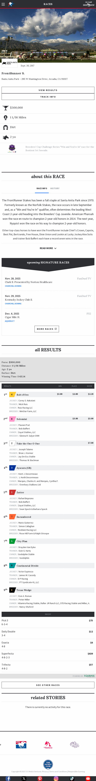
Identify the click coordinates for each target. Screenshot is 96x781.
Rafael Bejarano (26, 498)
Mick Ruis (23, 404)
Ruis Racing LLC (25, 407)
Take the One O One (28, 443)
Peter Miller (24, 599)
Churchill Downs (13, 286)
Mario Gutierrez (26, 522)
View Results (48, 90)
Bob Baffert (24, 428)
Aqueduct (10, 321)
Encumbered (24, 516)
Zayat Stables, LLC (27, 432)
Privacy (45, 771)
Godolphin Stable (26, 554)
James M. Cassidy (27, 575)
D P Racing (23, 578)
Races (48, 4)
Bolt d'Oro (23, 394)
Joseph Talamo (26, 449)
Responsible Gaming (76, 771)
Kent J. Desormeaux (28, 473)
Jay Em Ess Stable (26, 456)
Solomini (22, 419)
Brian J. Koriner (26, 453)
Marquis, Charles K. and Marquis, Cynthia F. (38, 481)
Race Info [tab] (42, 188)
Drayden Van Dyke (27, 547)
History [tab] (54, 188)
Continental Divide (27, 565)
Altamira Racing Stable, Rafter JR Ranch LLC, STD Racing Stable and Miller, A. (54, 603)
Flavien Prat (24, 425)
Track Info (48, 96)
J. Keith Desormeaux (28, 477)
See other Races (48, 685)
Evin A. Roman (25, 596)
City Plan (22, 541)
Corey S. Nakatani (27, 400)
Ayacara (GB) (24, 467)
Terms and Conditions (58, 771)
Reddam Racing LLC (27, 529)
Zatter (20, 492)
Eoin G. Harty (25, 550)
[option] (21, 745)
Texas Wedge (24, 590)
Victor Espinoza (26, 571)
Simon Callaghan (26, 526)
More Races (46, 328)
